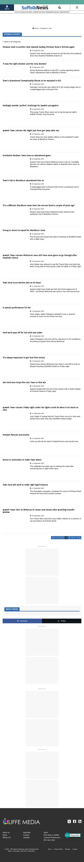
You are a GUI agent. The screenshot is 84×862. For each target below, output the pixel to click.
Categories (43, 28)
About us (6, 832)
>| (79, 538)
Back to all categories (12, 42)
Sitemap (67, 849)
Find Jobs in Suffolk (51, 835)
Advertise (27, 832)
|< (53, 538)
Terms (50, 849)
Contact (26, 835)
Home (35, 28)
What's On (7, 837)
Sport (46, 832)
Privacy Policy (58, 849)
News (5, 835)
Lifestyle (26, 837)
